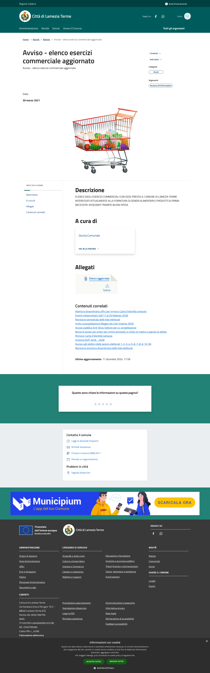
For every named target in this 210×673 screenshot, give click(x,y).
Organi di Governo (28, 556)
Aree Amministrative (29, 561)
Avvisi (152, 566)
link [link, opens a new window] (133, 655)
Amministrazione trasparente (120, 603)
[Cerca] (187, 16)
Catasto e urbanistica (72, 571)
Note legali (111, 613)
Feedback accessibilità (116, 624)
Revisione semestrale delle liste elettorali (97, 319)
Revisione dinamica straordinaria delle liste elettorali (104, 348)
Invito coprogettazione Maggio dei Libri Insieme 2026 (104, 324)
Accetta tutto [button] (93, 661)
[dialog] (105, 655)
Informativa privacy (115, 608)
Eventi (152, 586)
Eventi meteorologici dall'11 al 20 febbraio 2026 (101, 315)
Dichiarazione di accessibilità (120, 618)
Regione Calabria (27, 4)
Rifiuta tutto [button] (117, 661)
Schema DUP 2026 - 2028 (89, 340)
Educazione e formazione (118, 556)
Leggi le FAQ (68, 613)
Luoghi (152, 581)
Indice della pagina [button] (34, 185)
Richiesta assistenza (72, 618)
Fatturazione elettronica (31, 635)
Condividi (156, 53)
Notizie (46, 39)
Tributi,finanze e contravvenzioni (122, 566)
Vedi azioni (156, 59)
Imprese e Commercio (73, 566)
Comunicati (154, 561)
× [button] (207, 641)
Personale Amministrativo (32, 582)
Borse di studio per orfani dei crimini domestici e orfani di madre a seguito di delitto (121, 332)
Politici (22, 577)
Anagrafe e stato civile (73, 556)
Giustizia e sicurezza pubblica (120, 561)
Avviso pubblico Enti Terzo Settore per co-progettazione (105, 328)
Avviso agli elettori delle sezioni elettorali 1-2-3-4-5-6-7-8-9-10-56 (113, 344)
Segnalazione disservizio (74, 608)
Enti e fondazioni (27, 571)
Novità (36, 39)
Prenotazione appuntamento (76, 603)
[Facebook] (154, 16)
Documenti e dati (27, 587)
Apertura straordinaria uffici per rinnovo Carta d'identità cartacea (110, 311)
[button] (105, 668)
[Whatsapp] (161, 16)
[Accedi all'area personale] (176, 3)
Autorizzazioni (113, 577)
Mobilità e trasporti (71, 577)
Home (26, 39)
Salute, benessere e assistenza (121, 571)
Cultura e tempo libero (73, 561)
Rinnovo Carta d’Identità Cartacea (93, 336)
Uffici (21, 566)
